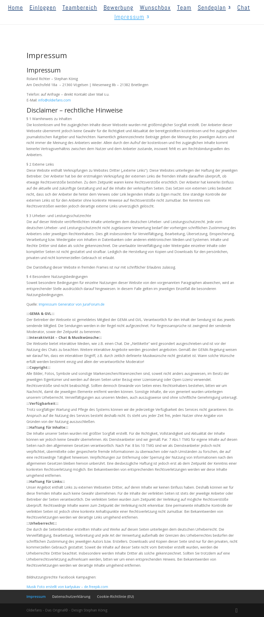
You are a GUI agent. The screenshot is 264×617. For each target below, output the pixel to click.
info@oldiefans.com (54, 100)
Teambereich (79, 8)
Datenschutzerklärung (71, 596)
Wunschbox (155, 8)
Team (184, 8)
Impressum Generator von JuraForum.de (72, 304)
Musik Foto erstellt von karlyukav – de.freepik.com (67, 586)
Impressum (129, 18)
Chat (243, 8)
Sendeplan (212, 8)
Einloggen (42, 8)
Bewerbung (119, 8)
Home (15, 8)
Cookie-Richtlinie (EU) (115, 596)
